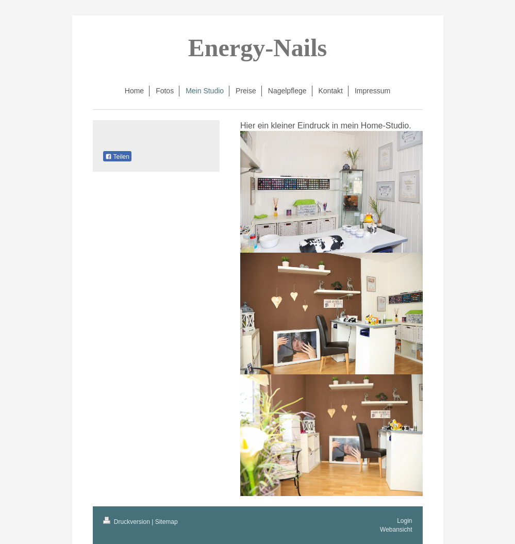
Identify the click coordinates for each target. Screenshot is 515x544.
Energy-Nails (257, 47)
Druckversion (127, 521)
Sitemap (166, 521)
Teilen (117, 156)
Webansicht (396, 529)
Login (404, 520)
